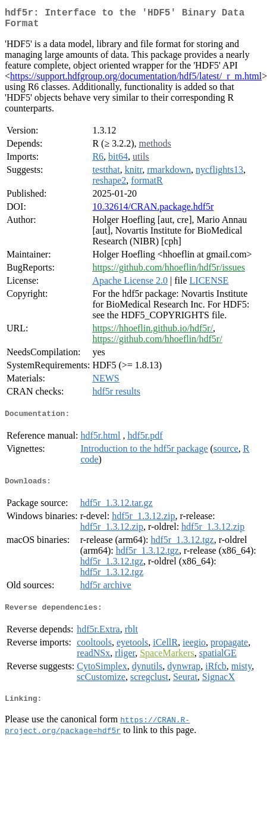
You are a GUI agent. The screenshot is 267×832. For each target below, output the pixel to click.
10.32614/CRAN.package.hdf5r (152, 211)
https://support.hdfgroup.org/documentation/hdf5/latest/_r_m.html (136, 81)
